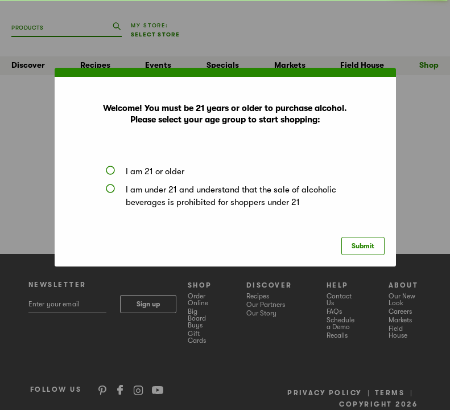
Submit (363, 246)
